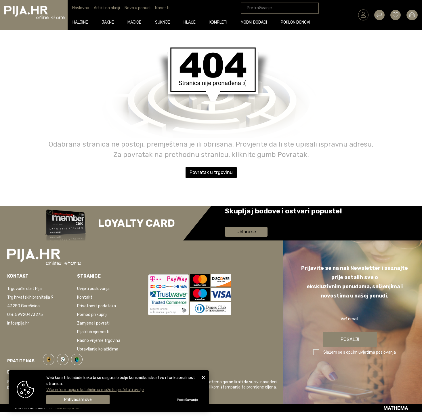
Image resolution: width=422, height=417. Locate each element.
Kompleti (220, 22)
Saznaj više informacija (246, 219)
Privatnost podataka (96, 306)
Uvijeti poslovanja (93, 288)
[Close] (78, 399)
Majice (136, 22)
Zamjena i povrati (93, 323)
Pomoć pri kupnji (92, 314)
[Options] (187, 400)
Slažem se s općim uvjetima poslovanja (359, 352)
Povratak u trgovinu (211, 172)
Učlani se (246, 231)
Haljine (82, 22)
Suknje (164, 22)
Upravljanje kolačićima (97, 349)
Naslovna (80, 7)
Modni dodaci (256, 22)
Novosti (162, 7)
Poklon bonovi (297, 22)
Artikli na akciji (107, 7)
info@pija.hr (18, 323)
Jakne (110, 22)
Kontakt (84, 297)
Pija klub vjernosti (93, 331)
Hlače (192, 22)
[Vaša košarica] (412, 15)
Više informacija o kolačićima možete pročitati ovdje (95, 389)
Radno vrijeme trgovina (98, 340)
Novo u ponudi (137, 7)
